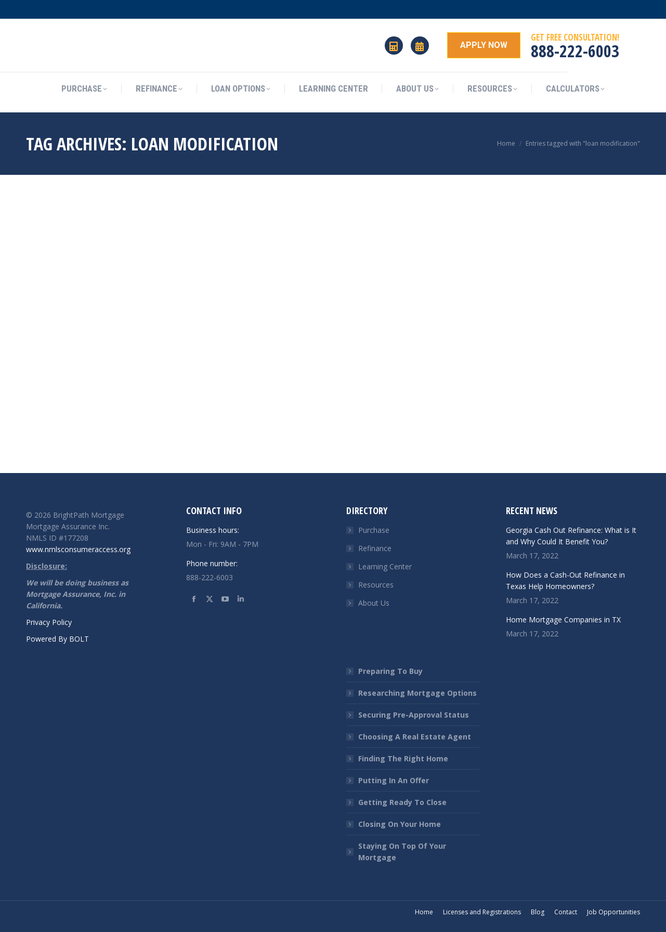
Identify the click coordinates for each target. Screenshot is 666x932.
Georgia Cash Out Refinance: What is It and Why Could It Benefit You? (571, 535)
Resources (376, 585)
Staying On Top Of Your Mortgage (402, 851)
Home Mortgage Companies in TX (563, 619)
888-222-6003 (575, 51)
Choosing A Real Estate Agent (414, 737)
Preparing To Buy (390, 671)
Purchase (373, 530)
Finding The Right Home (403, 758)
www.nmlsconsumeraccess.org (78, 549)
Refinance (374, 548)
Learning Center (385, 566)
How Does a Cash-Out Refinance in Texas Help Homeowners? (565, 580)
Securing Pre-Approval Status (413, 715)
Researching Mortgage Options (417, 693)
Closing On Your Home (399, 824)
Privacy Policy (49, 622)
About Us (373, 603)
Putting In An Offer (393, 780)
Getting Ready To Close (402, 802)
